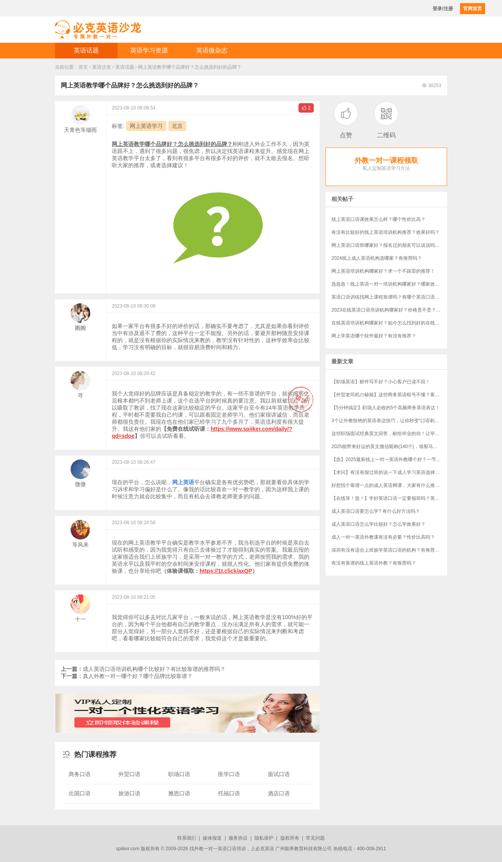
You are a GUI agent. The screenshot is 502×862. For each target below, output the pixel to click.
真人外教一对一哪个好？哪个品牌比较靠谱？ (127, 676)
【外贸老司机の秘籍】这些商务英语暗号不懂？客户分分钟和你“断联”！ (389, 394)
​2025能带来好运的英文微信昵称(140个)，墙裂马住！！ (389, 446)
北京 (177, 126)
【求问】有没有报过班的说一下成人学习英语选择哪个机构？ (389, 472)
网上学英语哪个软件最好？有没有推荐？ (373, 336)
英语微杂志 (211, 50)
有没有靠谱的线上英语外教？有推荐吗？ (373, 563)
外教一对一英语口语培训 (220, 848)
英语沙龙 (101, 67)
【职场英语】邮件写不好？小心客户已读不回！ (380, 382)
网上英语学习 (146, 126)
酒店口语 (279, 793)
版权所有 (289, 838)
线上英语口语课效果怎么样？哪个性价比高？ (378, 219)
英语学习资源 (149, 50)
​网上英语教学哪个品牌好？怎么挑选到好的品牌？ (190, 67)
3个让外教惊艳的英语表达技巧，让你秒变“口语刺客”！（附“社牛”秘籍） (389, 420)
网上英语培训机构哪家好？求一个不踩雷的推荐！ (383, 271)
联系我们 (186, 838)
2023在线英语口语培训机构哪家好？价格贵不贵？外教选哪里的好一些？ (389, 310)
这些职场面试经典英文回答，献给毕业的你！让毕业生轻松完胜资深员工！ (389, 433)
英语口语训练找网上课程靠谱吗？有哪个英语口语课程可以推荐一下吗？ (389, 297)
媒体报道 (212, 838)
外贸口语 (129, 774)
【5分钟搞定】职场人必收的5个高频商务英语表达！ (385, 407)
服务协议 (238, 838)
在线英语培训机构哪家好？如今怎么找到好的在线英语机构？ (389, 323)
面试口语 (279, 774)
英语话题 (86, 50)
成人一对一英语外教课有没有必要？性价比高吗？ (383, 537)
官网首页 (472, 8)
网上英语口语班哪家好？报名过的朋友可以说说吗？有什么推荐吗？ (389, 245)
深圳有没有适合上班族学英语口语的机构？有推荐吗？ (387, 550)
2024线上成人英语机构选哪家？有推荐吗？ (376, 258)
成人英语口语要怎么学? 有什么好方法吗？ (375, 511)
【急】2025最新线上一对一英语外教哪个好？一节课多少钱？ (389, 459)
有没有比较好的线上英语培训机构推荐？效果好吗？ (385, 232)
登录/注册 (443, 8)
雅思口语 (179, 793)
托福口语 (229, 793)
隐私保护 (264, 838)
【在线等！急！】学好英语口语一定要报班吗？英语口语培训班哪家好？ (389, 498)
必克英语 (264, 848)
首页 (83, 67)
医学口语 (229, 774)
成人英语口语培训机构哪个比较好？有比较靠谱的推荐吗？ (143, 669)
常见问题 (315, 838)
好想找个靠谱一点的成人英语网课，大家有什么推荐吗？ (389, 485)
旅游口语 (129, 793)
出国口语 (80, 793)
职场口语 (179, 774)
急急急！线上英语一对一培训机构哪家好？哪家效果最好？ (389, 284)
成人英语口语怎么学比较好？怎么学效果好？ (378, 524)
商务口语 (80, 774)
